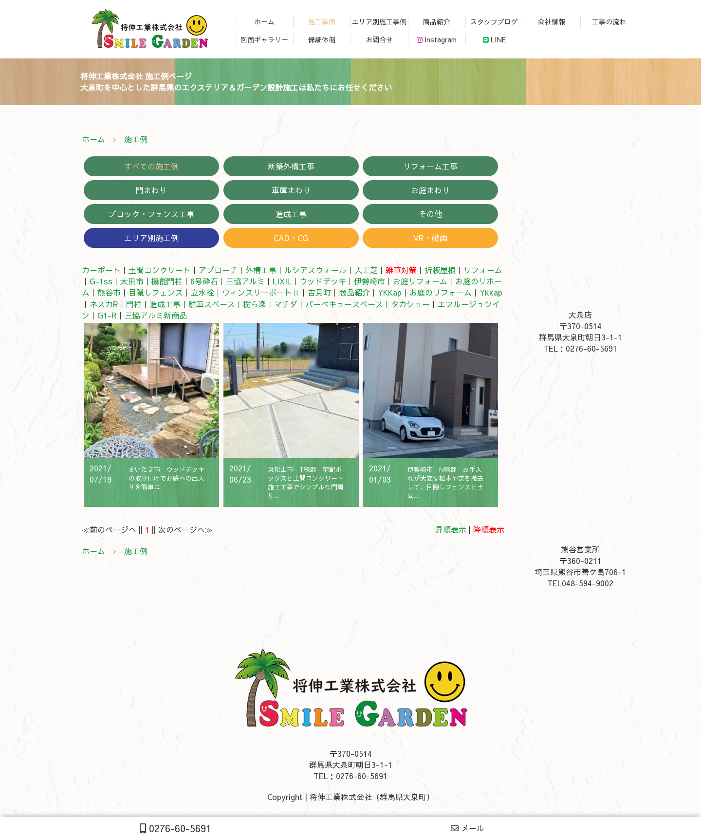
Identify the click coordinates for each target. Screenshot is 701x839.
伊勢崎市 (369, 281)
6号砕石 (204, 281)
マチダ (285, 303)
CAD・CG (291, 237)
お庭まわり (430, 190)
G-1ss (101, 281)
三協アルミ (245, 281)
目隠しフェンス (156, 292)
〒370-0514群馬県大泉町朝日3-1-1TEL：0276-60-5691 (580, 337)
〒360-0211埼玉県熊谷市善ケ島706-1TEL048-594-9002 (580, 571)
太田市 (132, 281)
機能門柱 (167, 281)
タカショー (410, 303)
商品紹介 (354, 292)
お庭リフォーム (420, 281)
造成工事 (291, 213)
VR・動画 (430, 237)
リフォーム (482, 269)
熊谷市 (109, 292)
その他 (430, 213)
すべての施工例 (151, 166)
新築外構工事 (291, 166)
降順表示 (488, 529)
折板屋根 (440, 269)
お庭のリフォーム (440, 292)
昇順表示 (450, 529)
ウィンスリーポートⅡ (261, 292)
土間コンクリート (160, 269)
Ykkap (491, 292)
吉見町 (319, 292)
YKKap (390, 292)
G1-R (107, 315)
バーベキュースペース (344, 303)
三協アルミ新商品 (156, 315)
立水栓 (202, 292)
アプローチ (218, 269)
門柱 (134, 303)
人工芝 (366, 269)
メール (467, 827)
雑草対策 (401, 269)
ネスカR (104, 303)
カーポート (101, 269)
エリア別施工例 (151, 237)
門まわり (151, 190)
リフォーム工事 (430, 166)
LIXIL (282, 281)
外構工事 (261, 269)
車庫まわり (291, 190)
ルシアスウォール (315, 269)
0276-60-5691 (175, 828)
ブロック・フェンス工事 (151, 213)
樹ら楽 (254, 303)
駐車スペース (211, 303)
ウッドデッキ (322, 281)
